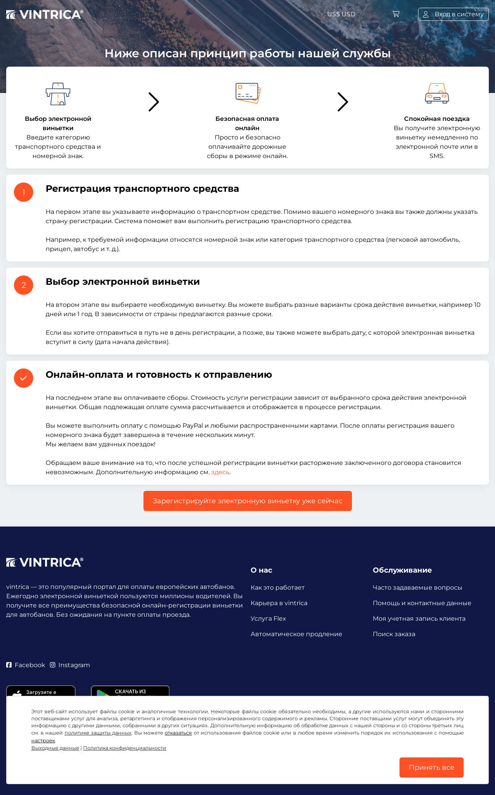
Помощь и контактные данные (422, 603)
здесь (220, 472)
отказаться (178, 733)
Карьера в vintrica (279, 603)
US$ (341, 14)
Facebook (25, 665)
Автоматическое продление (296, 634)
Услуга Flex (268, 618)
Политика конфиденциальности (124, 748)
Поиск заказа (394, 634)
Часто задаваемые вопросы (418, 587)
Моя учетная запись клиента (419, 618)
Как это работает (278, 587)
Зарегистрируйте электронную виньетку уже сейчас (248, 501)
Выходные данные (55, 748)
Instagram (70, 665)
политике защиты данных (98, 733)
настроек (43, 740)
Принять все (431, 767)
